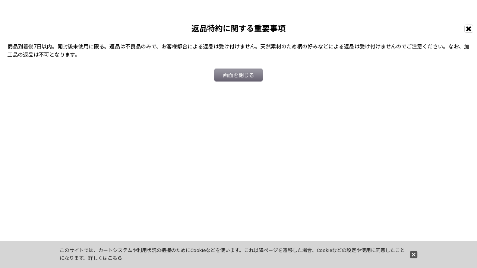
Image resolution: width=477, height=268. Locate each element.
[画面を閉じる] (468, 29)
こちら (115, 258)
